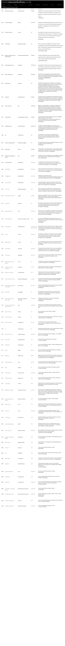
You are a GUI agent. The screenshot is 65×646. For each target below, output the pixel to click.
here (42, 17)
